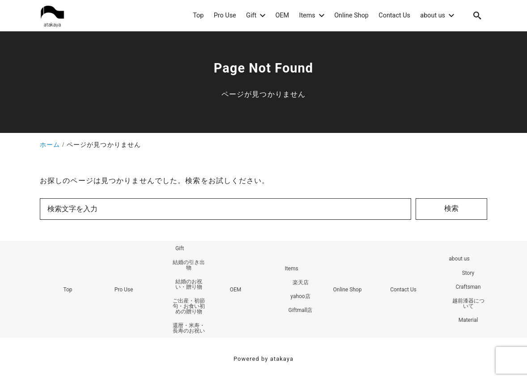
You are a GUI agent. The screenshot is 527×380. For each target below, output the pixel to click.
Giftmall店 (300, 310)
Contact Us (403, 289)
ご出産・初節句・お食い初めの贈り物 (189, 306)
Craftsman (467, 287)
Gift (179, 248)
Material (468, 320)
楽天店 (301, 282)
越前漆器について (468, 303)
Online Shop (347, 289)
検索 (451, 208)
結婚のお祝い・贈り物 (188, 284)
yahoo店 (300, 296)
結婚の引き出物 (189, 265)
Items (291, 268)
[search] (477, 15)
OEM (236, 289)
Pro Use (124, 289)
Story (468, 273)
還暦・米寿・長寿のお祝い (189, 328)
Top (67, 289)
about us (459, 259)
